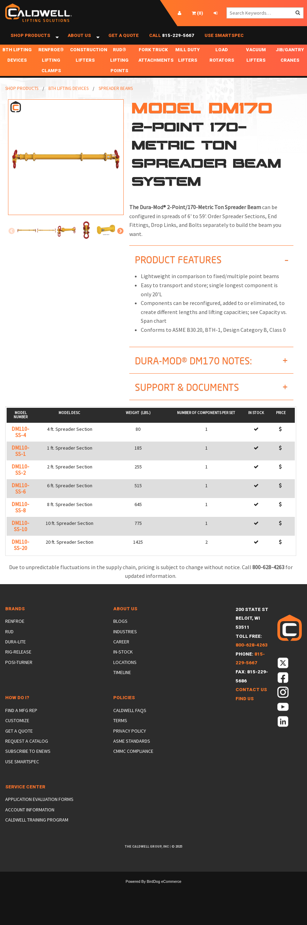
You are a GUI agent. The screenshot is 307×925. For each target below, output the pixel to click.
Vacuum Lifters (256, 62)
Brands (15, 616)
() (197, 13)
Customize (17, 728)
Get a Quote (123, 39)
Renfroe (14, 629)
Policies (124, 705)
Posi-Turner (18, 670)
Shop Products (30, 39)
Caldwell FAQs (129, 718)
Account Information (29, 817)
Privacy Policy (129, 738)
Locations (125, 670)
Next (120, 239)
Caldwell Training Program (36, 827)
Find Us (245, 706)
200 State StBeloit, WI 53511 (252, 625)
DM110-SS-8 (20, 515)
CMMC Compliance (133, 759)
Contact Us (251, 697)
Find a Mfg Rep (21, 718)
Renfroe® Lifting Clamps (51, 68)
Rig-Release (18, 659)
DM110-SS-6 (20, 496)
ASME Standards (131, 749)
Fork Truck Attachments (154, 62)
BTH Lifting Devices (17, 62)
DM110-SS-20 (20, 552)
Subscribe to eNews (28, 759)
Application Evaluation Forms (39, 807)
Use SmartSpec (224, 39)
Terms (120, 728)
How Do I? (17, 705)
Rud (9, 639)
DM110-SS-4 (20, 439)
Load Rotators (221, 62)
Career (121, 649)
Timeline (122, 680)
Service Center (25, 794)
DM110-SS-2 (20, 477)
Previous (11, 239)
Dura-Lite (15, 649)
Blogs (120, 629)
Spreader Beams (116, 96)
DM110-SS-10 (20, 533)
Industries (125, 639)
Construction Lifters (86, 62)
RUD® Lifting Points (119, 68)
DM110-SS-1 (20, 458)
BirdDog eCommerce (164, 889)
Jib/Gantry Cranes (290, 62)
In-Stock (123, 659)
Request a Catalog (26, 749)
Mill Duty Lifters (187, 62)
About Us (79, 39)
